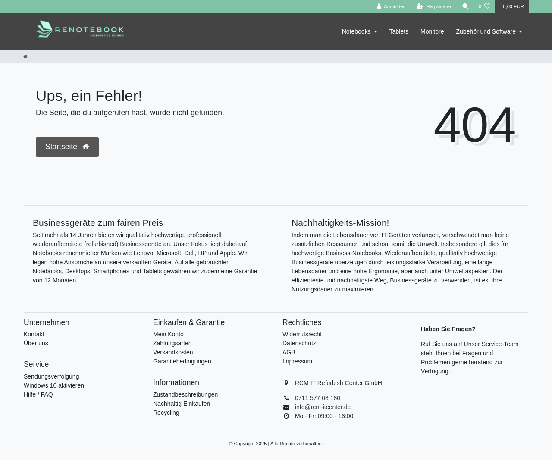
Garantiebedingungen (182, 361)
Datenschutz (299, 343)
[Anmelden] (391, 6)
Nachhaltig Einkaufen (181, 403)
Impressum (297, 361)
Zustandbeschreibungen (185, 394)
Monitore (432, 31)
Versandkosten (173, 352)
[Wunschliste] (484, 6)
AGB (288, 352)
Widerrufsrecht (302, 334)
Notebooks (356, 31)
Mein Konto (168, 334)
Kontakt (34, 334)
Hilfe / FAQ (38, 394)
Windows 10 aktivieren (54, 385)
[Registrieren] (434, 6)
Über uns (36, 343)
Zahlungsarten (172, 343)
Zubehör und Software (486, 31)
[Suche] (465, 6)
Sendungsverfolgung (51, 376)
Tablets (398, 31)
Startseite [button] (67, 146)
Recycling (166, 412)
